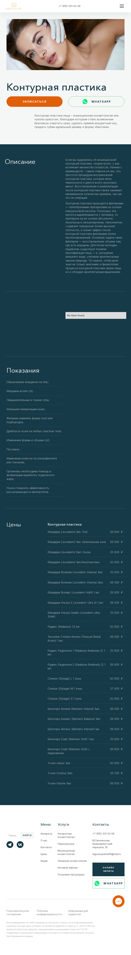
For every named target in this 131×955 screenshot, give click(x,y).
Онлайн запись (108, 869)
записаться (34, 101)
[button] (121, 6)
